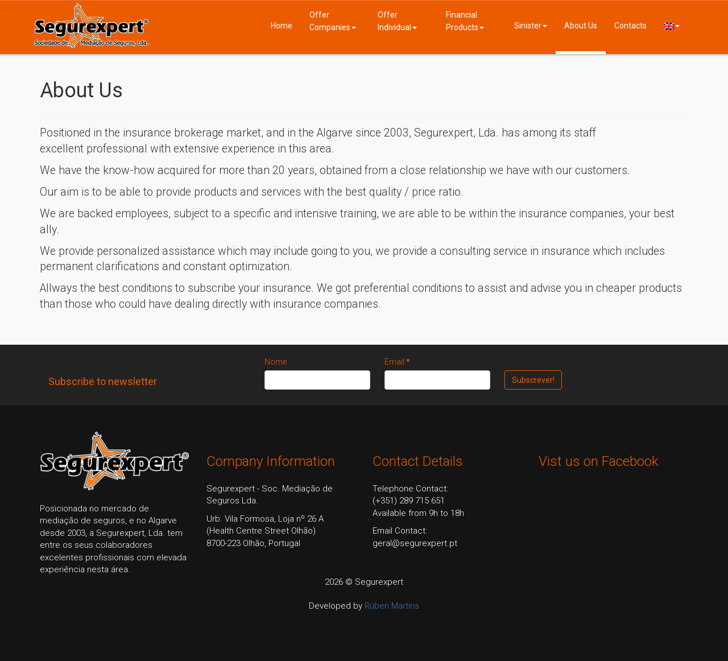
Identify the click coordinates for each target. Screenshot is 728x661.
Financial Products (465, 21)
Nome (275, 361)
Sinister (530, 25)
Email (397, 361)
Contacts (630, 25)
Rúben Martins (392, 606)
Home (281, 25)
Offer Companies (332, 21)
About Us (580, 25)
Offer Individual (397, 21)
